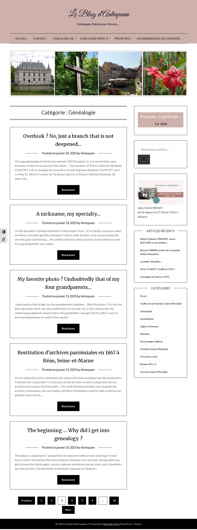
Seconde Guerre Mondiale (153, 371)
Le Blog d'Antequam (98, 14)
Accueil (21, 38)
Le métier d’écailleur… (151, 261)
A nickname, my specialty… (68, 213)
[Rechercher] (144, 159)
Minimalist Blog (111, 524)
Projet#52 (123, 38)
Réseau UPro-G (148, 364)
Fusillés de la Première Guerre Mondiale (161, 303)
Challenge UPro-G (94, 38)
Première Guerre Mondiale (154, 349)
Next (68, 510)
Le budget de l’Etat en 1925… (155, 276)
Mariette (144, 334)
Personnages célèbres (151, 341)
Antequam (88, 153)
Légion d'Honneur (149, 326)
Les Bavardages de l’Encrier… (159, 38)
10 (114, 501)
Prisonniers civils (148, 356)
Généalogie (146, 311)
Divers (143, 296)
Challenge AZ (63, 38)
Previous (26, 501)
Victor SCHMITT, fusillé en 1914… (157, 269)
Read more (68, 190)
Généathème (147, 318)
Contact (40, 38)
